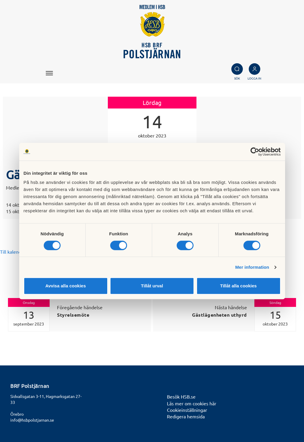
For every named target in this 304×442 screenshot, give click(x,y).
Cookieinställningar (187, 410)
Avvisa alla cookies (65, 285)
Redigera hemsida (186, 416)
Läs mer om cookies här (191, 403)
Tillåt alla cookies (238, 285)
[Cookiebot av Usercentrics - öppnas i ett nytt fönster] (255, 151)
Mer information (252, 267)
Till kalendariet (15, 252)
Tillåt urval (152, 285)
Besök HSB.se (181, 396)
